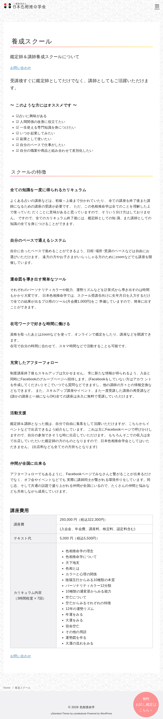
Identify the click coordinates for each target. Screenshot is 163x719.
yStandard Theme (60, 713)
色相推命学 (87, 707)
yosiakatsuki (80, 713)
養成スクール (23, 687)
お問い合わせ (20, 68)
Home (7, 687)
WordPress (106, 713)
